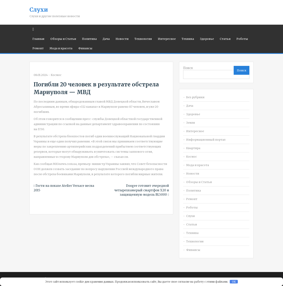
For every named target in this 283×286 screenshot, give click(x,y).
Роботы (242, 39)
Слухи (38, 9)
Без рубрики (195, 97)
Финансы (85, 48)
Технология (143, 39)
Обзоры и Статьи (63, 39)
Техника (188, 39)
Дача (106, 39)
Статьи (225, 39)
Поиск (188, 68)
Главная (38, 39)
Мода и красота (61, 48)
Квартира (193, 148)
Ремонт (38, 48)
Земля (190, 122)
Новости (122, 39)
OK (234, 281)
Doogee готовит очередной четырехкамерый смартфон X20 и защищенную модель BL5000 (141, 190)
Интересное (167, 39)
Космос (56, 75)
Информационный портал (205, 139)
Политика (89, 39)
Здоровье (207, 39)
